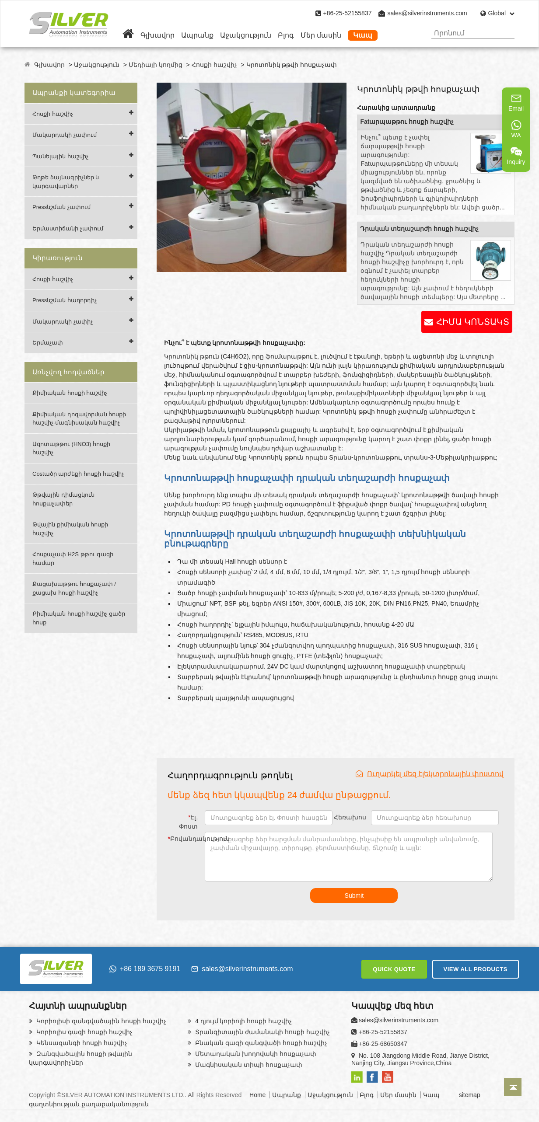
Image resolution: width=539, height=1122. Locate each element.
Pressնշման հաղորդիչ (64, 300)
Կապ (362, 35)
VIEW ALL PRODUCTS (476, 969)
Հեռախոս (350, 817)
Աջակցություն (245, 35)
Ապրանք (197, 35)
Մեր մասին (321, 35)
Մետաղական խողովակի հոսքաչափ (254, 1053)
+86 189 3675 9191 (144, 968)
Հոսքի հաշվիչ (214, 64)
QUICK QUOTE (394, 969)
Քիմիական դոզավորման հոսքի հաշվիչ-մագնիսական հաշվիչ (79, 418)
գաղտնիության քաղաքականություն (89, 1104)
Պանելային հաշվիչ (60, 156)
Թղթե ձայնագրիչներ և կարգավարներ (66, 181)
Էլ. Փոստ (188, 822)
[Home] (128, 35)
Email (516, 102)
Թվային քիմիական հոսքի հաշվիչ (70, 529)
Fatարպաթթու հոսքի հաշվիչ (407, 121)
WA (516, 129)
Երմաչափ (47, 342)
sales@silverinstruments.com (427, 13)
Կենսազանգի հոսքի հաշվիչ (81, 1042)
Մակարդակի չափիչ (62, 321)
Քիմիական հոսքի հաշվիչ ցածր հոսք (78, 618)
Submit (354, 895)
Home (257, 1094)
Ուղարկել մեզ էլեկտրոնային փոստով (430, 773)
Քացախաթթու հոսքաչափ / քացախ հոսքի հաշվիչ (74, 588)
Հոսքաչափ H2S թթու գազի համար (72, 558)
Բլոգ (286, 35)
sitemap (469, 1094)
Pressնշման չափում (61, 207)
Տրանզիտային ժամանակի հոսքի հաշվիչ (261, 1031)
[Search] (504, 33)
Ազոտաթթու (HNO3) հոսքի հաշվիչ (71, 448)
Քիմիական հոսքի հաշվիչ (69, 393)
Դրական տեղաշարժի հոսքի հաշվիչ (419, 228)
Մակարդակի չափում (64, 135)
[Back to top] (513, 1087)
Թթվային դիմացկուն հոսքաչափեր (63, 499)
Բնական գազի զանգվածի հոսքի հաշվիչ (260, 1042)
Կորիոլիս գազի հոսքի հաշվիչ (84, 1031)
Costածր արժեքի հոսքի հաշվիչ (78, 473)
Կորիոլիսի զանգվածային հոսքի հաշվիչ (100, 1020)
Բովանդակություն (184, 838)
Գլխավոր (157, 35)
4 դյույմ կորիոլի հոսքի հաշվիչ (242, 1020)
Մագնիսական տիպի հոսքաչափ (247, 1064)
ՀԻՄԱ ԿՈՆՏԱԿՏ (472, 321)
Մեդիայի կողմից (155, 64)
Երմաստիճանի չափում (67, 228)
